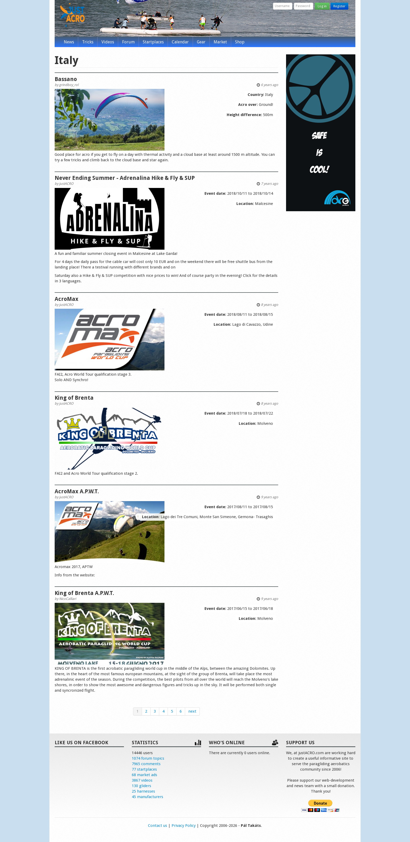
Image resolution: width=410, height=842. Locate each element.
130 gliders (141, 785)
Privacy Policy (184, 825)
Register (339, 6)
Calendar (180, 41)
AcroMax (66, 299)
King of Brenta (74, 397)
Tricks (87, 41)
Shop (239, 41)
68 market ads (144, 774)
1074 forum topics (148, 758)
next (192, 711)
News (69, 41)
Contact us (157, 825)
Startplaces (153, 41)
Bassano (66, 79)
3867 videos (142, 780)
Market (220, 41)
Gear (201, 41)
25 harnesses (143, 791)
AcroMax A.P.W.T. (77, 491)
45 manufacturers (147, 796)
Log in (322, 6)
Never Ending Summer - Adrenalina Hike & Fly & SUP (125, 178)
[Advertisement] (320, 294)
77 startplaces (144, 769)
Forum (128, 41)
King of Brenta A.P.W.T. (84, 593)
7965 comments (146, 763)
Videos (107, 41)
